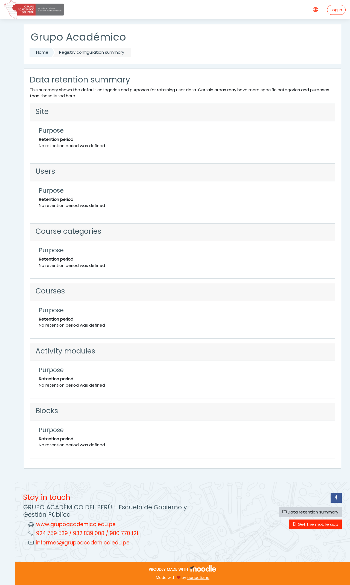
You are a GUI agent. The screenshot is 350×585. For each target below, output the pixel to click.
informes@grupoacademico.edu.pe (83, 542)
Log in (336, 10)
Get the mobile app (315, 524)
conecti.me (198, 577)
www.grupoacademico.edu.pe (76, 524)
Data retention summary (310, 512)
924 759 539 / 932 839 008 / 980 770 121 (87, 533)
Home (42, 52)
